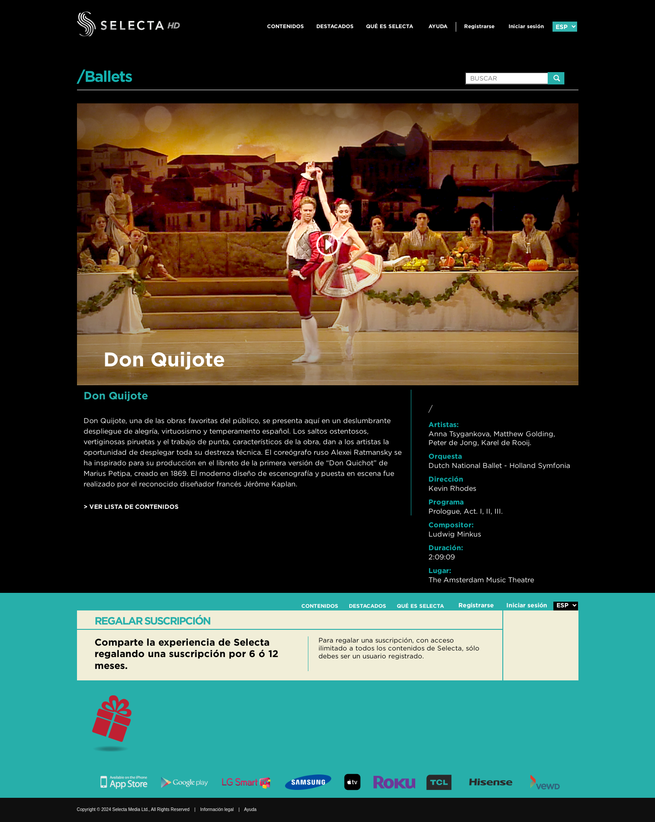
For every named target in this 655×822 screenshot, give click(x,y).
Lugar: (439, 570)
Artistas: (443, 424)
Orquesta (445, 456)
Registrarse (479, 26)
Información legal (217, 809)
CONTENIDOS (285, 26)
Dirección (445, 479)
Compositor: (451, 525)
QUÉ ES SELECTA (389, 26)
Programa (446, 502)
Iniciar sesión (526, 26)
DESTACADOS (335, 26)
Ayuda (437, 26)
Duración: (445, 548)
